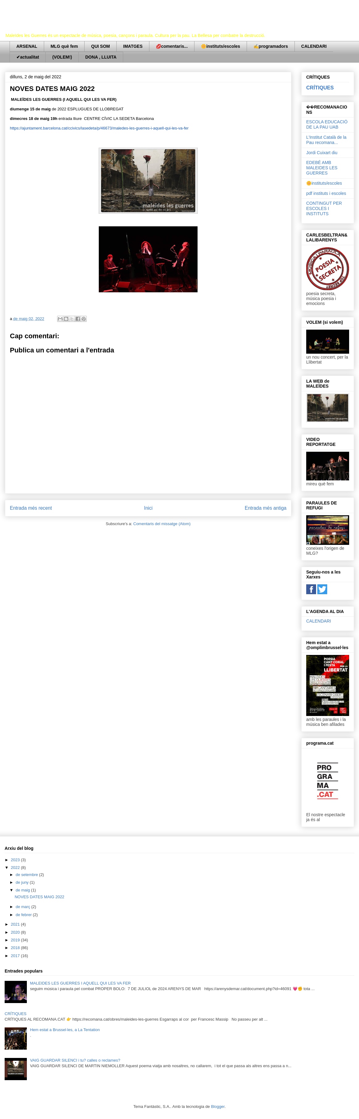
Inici (148, 508)
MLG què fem (64, 46)
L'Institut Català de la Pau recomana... (326, 140)
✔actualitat (27, 57)
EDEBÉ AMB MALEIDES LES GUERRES (321, 167)
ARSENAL (26, 46)
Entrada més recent (31, 508)
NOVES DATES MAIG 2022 (39, 897)
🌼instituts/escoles (220, 46)
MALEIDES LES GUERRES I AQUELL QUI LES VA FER (80, 983)
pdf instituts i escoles (326, 193)
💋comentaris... (172, 46)
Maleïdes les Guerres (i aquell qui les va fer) (133, 23)
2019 (16, 940)
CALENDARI (314, 46)
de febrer (24, 914)
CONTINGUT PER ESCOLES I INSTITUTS (324, 208)
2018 (16, 947)
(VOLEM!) (62, 57)
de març (23, 906)
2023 (16, 860)
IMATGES (133, 46)
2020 (16, 932)
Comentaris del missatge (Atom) (162, 523)
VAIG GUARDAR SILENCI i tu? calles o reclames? (75, 1060)
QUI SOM (100, 46)
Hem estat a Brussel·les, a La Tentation (65, 1029)
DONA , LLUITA (100, 57)
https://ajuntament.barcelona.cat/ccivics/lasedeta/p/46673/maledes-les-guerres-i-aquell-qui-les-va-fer (99, 128)
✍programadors (270, 46)
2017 (16, 955)
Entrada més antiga (265, 508)
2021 (16, 924)
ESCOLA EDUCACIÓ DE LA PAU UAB (327, 124)
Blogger (217, 1106)
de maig (23, 890)
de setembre (27, 874)
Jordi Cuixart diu (321, 152)
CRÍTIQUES (320, 87)
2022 (16, 867)
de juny (23, 882)
